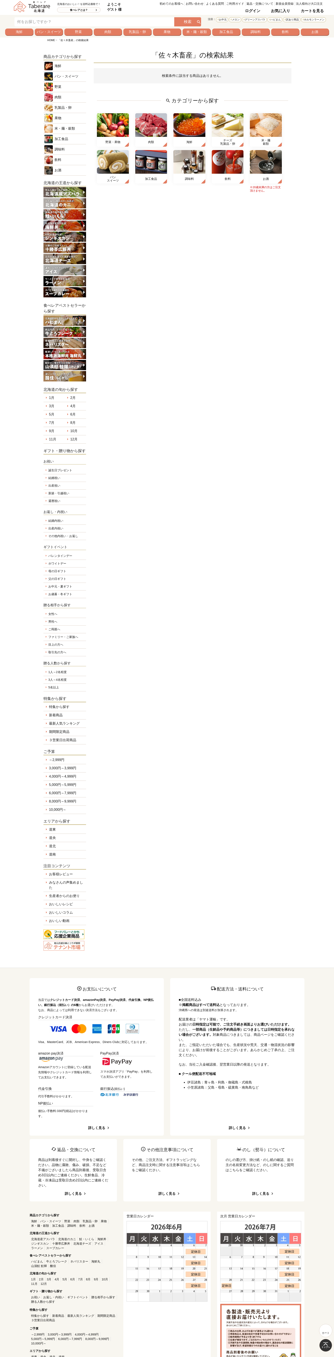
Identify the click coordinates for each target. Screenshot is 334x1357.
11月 (52, 439)
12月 (74, 439)
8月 (73, 422)
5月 (51, 414)
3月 (51, 406)
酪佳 (53, 1266)
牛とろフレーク (56, 1261)
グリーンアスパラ (255, 19)
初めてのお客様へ (171, 3)
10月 (74, 431)
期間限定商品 (59, 732)
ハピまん (276, 19)
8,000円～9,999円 (62, 801)
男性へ (52, 621)
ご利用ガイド (235, 3)
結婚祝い (54, 478)
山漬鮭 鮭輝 (39, 1266)
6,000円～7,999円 (62, 793)
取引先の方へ (57, 652)
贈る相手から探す (103, 1297)
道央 (52, 838)
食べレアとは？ (79, 10)
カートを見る (312, 11)
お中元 (223, 19)
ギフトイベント (77, 1297)
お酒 (314, 32)
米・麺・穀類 (196, 32)
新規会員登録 (285, 3)
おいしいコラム (61, 912)
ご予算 (49, 751)
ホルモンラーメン (314, 19)
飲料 (285, 32)
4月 (73, 406)
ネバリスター (79, 1261)
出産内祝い (55, 528)
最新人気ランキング (64, 723)
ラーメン (37, 1248)
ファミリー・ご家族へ (63, 637)
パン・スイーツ (49, 32)
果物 (167, 32)
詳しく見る (96, 1128)
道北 (52, 846)
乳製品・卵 (137, 32)
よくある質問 (215, 3)
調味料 (255, 32)
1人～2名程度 (57, 672)
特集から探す (59, 707)
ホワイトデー (57, 563)
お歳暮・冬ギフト (60, 594)
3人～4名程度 (57, 679)
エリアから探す (56, 821)
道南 (52, 854)
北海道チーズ (82, 1243)
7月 (51, 422)
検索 (187, 22)
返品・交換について (259, 3)
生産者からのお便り (64, 896)
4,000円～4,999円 (62, 776)
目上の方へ (55, 644)
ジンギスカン (40, 1243)
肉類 (107, 32)
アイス (98, 1243)
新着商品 (56, 715)
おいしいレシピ (61, 904)
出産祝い (54, 485)
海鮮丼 (101, 1239)
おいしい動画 (59, 921)
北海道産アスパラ (43, 1239)
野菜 (78, 32)
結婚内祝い (55, 520)
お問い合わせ (195, 3)
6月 (73, 414)
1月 (51, 398)
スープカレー (55, 1248)
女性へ (52, 614)
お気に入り (280, 11)
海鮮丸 (95, 1261)
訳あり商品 (292, 19)
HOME (51, 40)
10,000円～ (57, 809)
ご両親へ (54, 629)
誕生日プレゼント (60, 470)
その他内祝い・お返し (63, 536)
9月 (51, 431)
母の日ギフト (57, 571)
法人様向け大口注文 (309, 3)
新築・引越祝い (58, 493)
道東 (52, 829)
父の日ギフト (57, 578)
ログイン (252, 11)
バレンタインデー (60, 555)
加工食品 (226, 32)
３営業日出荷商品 (62, 740)
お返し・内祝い (53, 1297)
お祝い (35, 1297)
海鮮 (19, 32)
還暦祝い (54, 501)
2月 (73, 398)
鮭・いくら (86, 1239)
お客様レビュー (61, 874)
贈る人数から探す (43, 1301)
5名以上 (53, 687)
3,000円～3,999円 (62, 768)
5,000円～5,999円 (62, 785)
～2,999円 (56, 760)
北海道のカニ (67, 1239)
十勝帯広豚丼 (61, 1243)
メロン (236, 19)
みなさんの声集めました (66, 885)
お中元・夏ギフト (60, 586)
